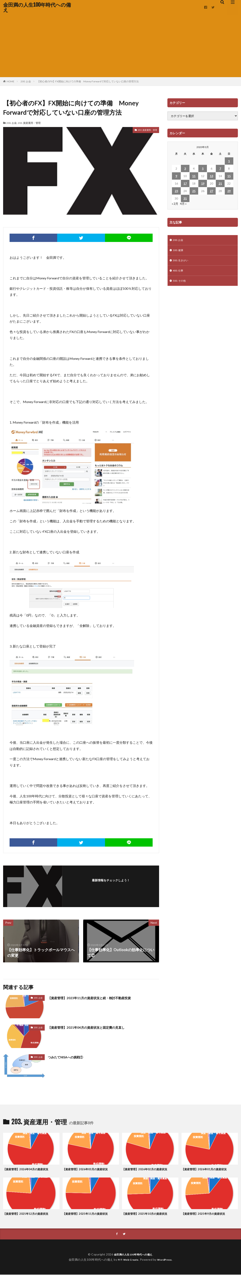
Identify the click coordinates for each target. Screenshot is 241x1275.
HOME (10, 81)
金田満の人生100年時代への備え (37, 7)
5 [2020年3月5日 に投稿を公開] (203, 168)
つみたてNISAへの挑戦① (69, 1057)
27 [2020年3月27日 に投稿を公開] (211, 191)
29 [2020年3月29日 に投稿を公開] (229, 191)
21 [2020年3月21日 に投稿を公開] (220, 183)
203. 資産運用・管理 (29, 123)
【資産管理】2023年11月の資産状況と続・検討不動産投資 (97, 997)
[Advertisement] (120, 46)
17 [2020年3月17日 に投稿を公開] (185, 183)
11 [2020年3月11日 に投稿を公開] (193, 176)
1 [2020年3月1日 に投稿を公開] (229, 161)
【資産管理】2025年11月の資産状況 (88, 1213)
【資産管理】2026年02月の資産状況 (148, 1169)
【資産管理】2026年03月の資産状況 (88, 1169)
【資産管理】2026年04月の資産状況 (29, 1169)
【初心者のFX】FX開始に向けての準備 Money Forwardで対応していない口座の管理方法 (88, 81)
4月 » (183, 203)
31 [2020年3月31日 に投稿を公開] (185, 198)
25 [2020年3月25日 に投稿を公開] (193, 191)
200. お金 (26, 81)
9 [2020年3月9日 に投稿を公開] (176, 176)
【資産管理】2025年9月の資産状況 (206, 1213)
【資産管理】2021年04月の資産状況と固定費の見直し (93, 1027)
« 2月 (175, 203)
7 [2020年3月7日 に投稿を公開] (220, 168)
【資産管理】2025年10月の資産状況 (148, 1213)
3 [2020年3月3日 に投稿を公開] (185, 168)
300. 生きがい (182, 262)
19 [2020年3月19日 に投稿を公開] (202, 183)
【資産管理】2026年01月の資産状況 (207, 1169)
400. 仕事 (179, 273)
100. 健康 (179, 251)
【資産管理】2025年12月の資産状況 (29, 1213)
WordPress (166, 1259)
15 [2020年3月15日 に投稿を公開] (229, 176)
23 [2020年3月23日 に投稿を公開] (176, 191)
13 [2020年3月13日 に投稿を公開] (211, 176)
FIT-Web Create (127, 1259)
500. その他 (180, 283)
